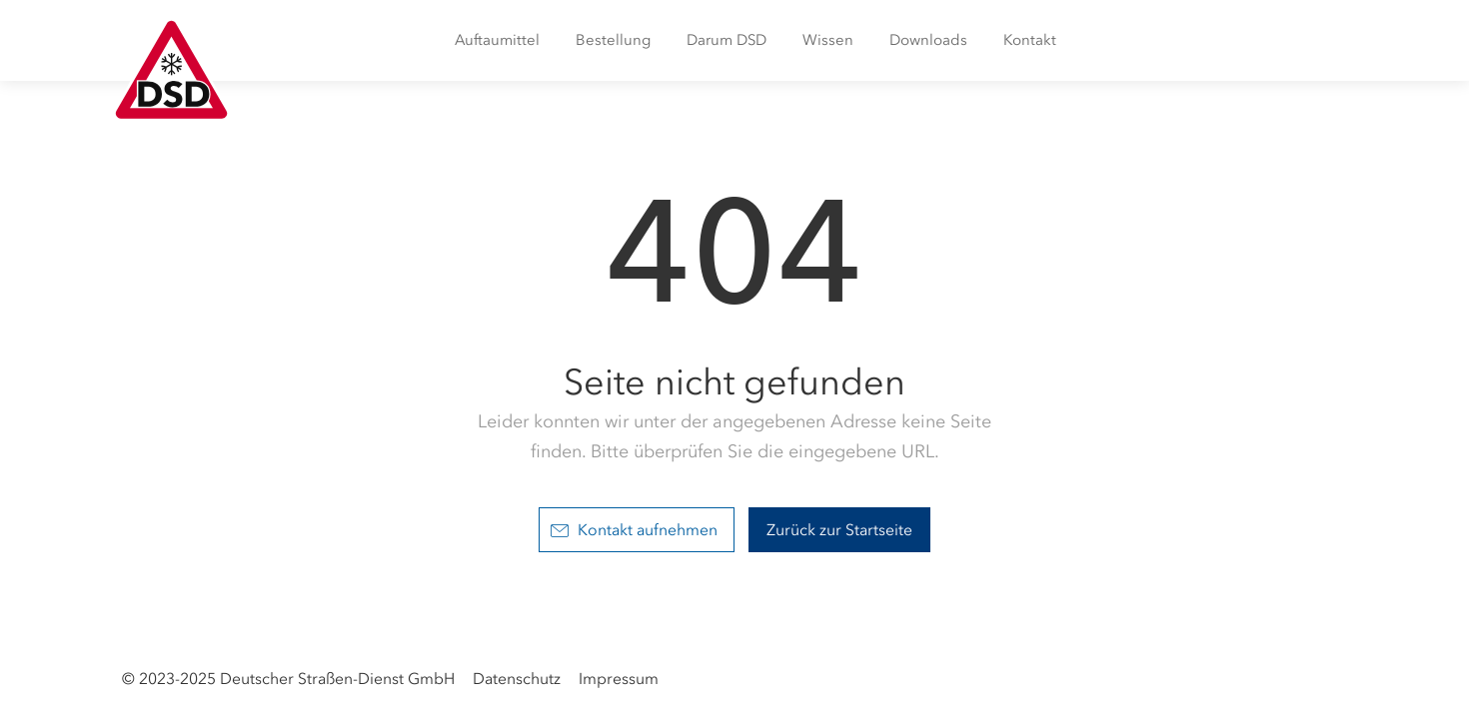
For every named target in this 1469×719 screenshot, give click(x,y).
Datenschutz (517, 678)
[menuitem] (497, 40)
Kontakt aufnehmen (634, 529)
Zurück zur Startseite (839, 529)
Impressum (619, 678)
